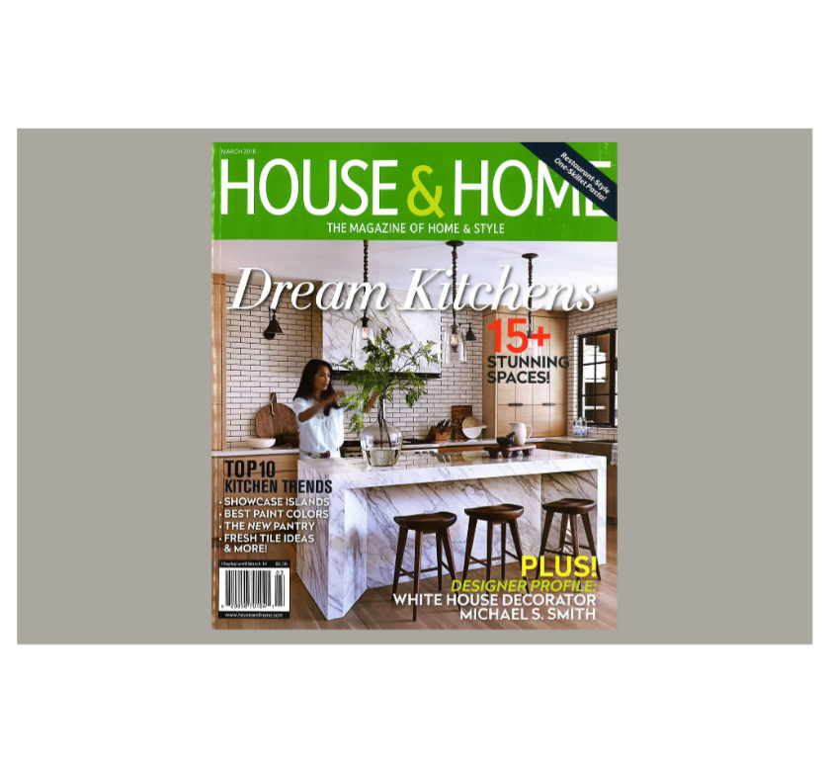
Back (797, 54)
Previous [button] (207, 386)
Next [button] (622, 386)
